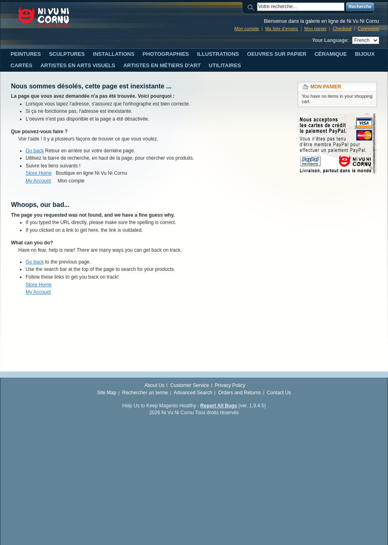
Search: (252, 6)
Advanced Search (193, 393)
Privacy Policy (230, 385)
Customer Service (189, 385)
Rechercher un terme (145, 393)
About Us (154, 385)
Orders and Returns (239, 393)
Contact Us (279, 393)
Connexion (368, 28)
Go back (35, 151)
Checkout (342, 28)
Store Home (39, 173)
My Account (38, 181)
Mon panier (315, 28)
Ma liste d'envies (281, 28)
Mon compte (246, 28)
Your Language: (330, 40)
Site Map (106, 393)
